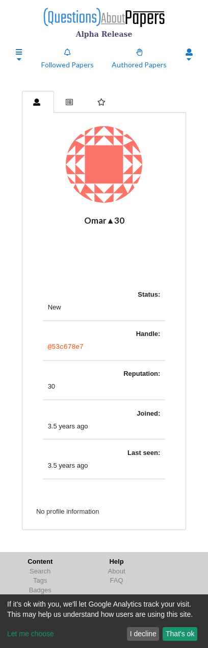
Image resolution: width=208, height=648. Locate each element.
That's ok (180, 634)
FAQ (116, 580)
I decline (143, 634)
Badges (40, 590)
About (116, 571)
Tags (40, 580)
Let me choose (30, 634)
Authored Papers (139, 59)
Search (40, 571)
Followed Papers (67, 59)
